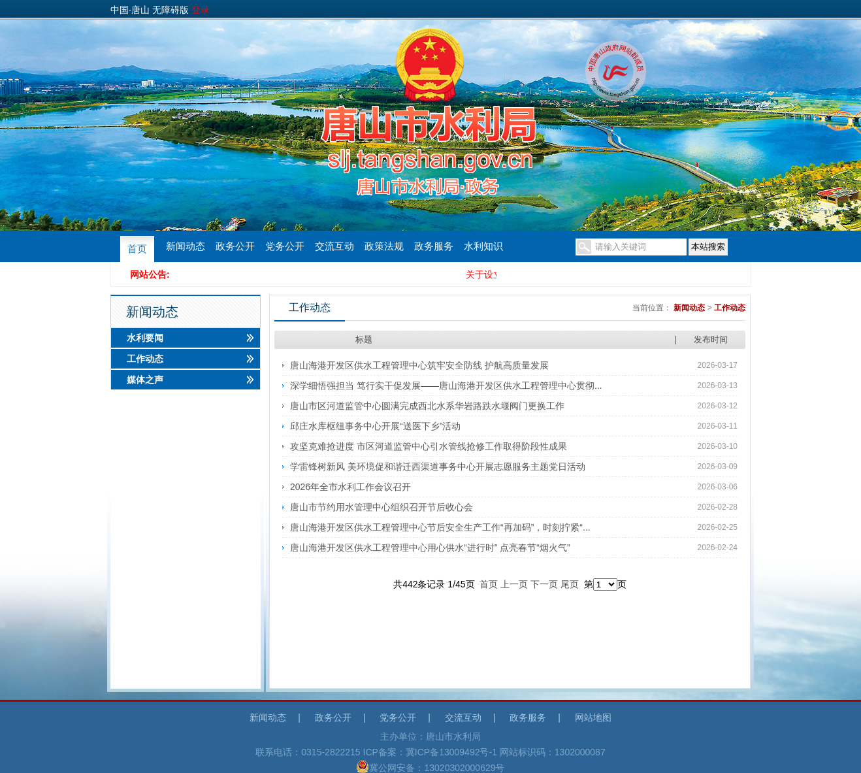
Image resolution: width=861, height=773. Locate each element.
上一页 (514, 584)
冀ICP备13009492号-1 (451, 752)
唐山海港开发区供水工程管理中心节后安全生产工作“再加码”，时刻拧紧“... (440, 527)
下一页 (544, 584)
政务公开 (235, 246)
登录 (200, 10)
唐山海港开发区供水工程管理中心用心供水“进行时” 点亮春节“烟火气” (430, 547)
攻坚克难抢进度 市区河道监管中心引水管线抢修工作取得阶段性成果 (428, 446)
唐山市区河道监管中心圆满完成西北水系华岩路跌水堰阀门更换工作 (427, 406)
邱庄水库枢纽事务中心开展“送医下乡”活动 (375, 426)
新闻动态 (185, 246)
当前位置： (652, 307)
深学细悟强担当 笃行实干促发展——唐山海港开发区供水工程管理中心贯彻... (446, 385)
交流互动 (334, 246)
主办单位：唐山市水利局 (430, 736)
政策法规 (384, 246)
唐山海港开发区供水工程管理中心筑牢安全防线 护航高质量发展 (419, 365)
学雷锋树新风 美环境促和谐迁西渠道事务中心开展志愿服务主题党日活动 (437, 466)
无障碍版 (170, 10)
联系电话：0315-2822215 (307, 752)
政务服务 (433, 246)
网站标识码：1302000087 (553, 752)
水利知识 (483, 246)
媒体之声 (145, 379)
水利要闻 (145, 338)
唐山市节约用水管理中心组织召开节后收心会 (381, 507)
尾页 (569, 584)
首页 (137, 249)
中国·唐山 (130, 10)
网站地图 (593, 717)
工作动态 (145, 359)
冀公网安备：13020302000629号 (430, 766)
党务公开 (284, 246)
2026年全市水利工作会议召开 (350, 487)
